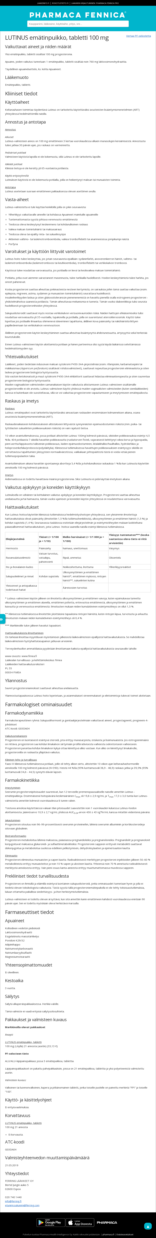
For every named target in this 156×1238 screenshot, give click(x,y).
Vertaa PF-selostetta (138, 35)
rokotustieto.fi (60, 3)
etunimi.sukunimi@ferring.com (22, 1205)
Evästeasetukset (125, 1234)
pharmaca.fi (108, 1234)
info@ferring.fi (13, 1201)
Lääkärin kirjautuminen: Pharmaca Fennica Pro (95, 3)
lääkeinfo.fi (43, 3)
